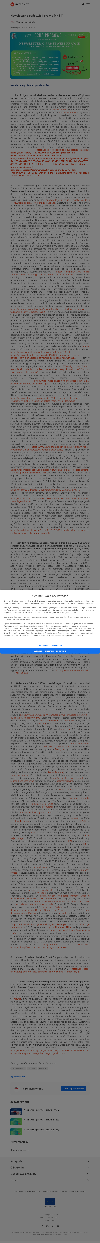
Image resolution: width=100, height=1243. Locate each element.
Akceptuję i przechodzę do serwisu (50, 650)
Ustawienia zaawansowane (50, 645)
